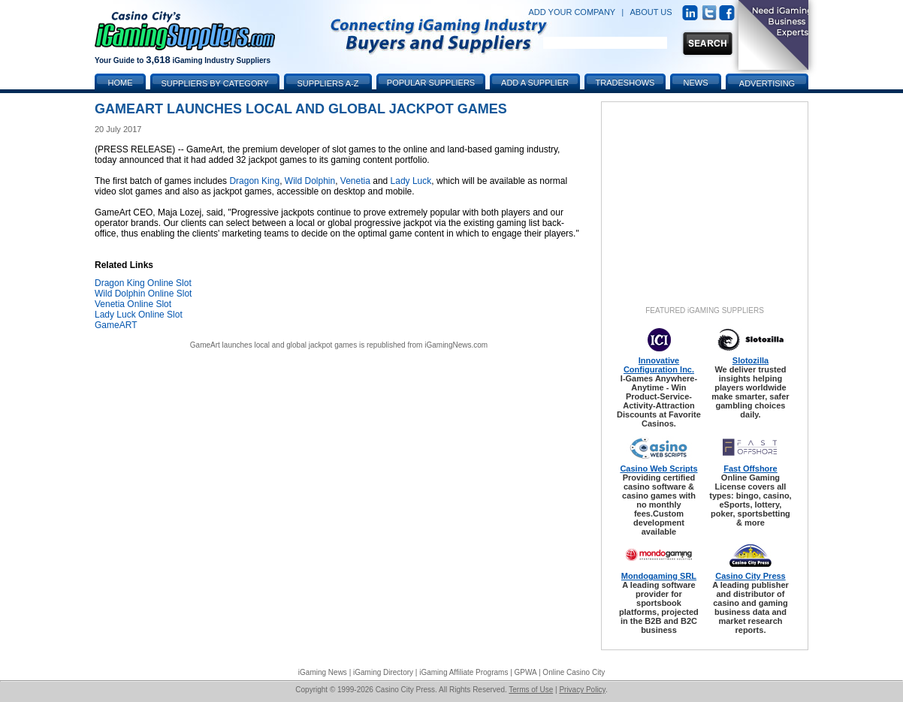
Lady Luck (411, 181)
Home (120, 82)
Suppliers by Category (214, 83)
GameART (116, 325)
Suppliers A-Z (328, 83)
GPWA (526, 672)
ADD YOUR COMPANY (571, 12)
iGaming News (322, 672)
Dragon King (254, 181)
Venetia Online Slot (133, 304)
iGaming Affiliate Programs (463, 672)
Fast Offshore (750, 468)
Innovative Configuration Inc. (659, 365)
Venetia (355, 181)
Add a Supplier (535, 82)
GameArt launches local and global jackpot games (273, 345)
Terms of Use (531, 689)
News (696, 82)
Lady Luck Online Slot (139, 314)
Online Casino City (573, 672)
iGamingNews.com (456, 345)
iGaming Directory (383, 672)
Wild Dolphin (310, 181)
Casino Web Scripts (658, 468)
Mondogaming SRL (658, 575)
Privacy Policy (582, 689)
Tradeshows (625, 82)
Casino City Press (750, 575)
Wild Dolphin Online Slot (143, 293)
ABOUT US (651, 12)
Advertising (767, 83)
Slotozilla (750, 360)
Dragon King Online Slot (143, 283)
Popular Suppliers (431, 82)
